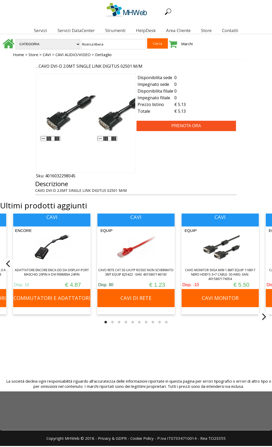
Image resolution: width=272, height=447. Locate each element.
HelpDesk (141, 30)
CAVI (47, 55)
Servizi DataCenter (71, 30)
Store (201, 30)
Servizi (35, 30)
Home (18, 55)
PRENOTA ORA (186, 127)
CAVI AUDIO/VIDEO (73, 55)
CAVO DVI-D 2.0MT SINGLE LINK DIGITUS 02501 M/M (90, 67)
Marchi (187, 44)
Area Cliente (173, 30)
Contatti (225, 30)
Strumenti (111, 30)
